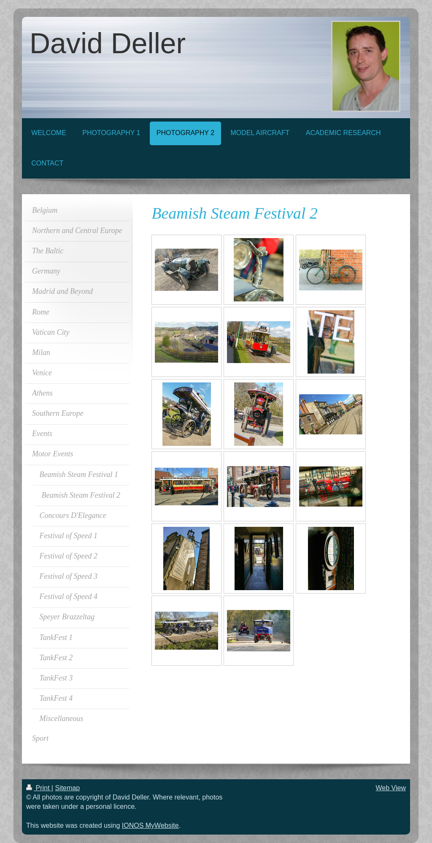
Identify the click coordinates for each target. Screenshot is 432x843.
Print (38, 787)
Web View (391, 787)
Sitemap (67, 787)
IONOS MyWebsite (150, 825)
